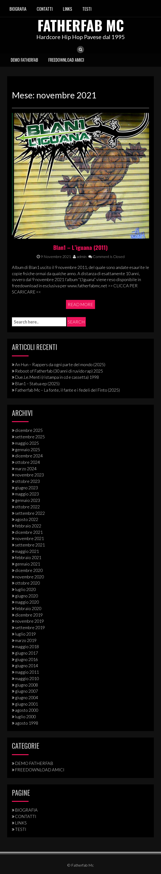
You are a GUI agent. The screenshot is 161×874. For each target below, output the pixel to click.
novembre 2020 (29, 576)
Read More (80, 304)
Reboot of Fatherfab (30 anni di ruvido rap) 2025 (59, 371)
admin (79, 256)
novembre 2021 (29, 538)
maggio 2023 (27, 493)
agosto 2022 (26, 519)
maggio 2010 (27, 678)
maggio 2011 (27, 672)
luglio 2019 (25, 634)
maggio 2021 (27, 551)
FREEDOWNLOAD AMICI (66, 60)
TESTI (86, 9)
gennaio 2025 (27, 449)
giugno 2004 (26, 697)
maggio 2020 (27, 602)
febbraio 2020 (28, 608)
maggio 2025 (27, 443)
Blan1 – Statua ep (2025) (37, 383)
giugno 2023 (26, 487)
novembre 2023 (29, 474)
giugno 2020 (26, 595)
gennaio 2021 (27, 563)
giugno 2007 (26, 691)
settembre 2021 (30, 544)
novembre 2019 (29, 621)
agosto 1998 (26, 723)
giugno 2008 (26, 684)
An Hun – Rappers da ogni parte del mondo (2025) (60, 364)
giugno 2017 (26, 653)
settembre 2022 (30, 512)
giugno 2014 (26, 665)
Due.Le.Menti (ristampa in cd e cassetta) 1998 (57, 377)
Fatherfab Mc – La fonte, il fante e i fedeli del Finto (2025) (67, 390)
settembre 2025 (30, 436)
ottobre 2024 (27, 462)
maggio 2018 (27, 646)
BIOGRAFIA (18, 9)
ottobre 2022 (27, 506)
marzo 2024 (25, 468)
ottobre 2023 (27, 481)
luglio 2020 (25, 589)
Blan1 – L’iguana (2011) (80, 247)
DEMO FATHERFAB (24, 60)
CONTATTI (45, 9)
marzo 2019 (25, 640)
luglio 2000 (25, 716)
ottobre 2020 (27, 583)
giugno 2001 (26, 703)
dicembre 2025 (29, 430)
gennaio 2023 (27, 500)
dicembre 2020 (29, 570)
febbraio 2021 (28, 557)
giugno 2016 (26, 659)
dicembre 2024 (29, 455)
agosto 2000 (26, 710)
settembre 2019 (30, 627)
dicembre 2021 (29, 532)
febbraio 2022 (28, 525)
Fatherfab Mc (80, 24)
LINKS (67, 9)
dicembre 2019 (29, 614)
